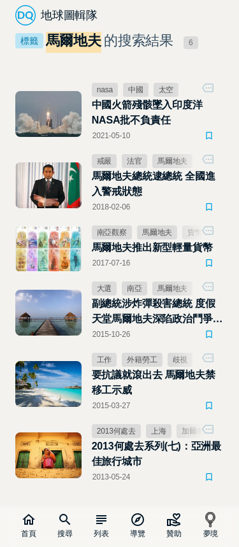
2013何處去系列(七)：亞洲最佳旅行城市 (156, 454)
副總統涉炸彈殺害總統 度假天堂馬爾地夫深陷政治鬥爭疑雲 (157, 312)
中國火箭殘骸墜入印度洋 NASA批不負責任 (147, 112)
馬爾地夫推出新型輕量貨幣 (152, 247)
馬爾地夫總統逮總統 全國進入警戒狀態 (153, 184)
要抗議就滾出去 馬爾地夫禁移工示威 (153, 382)
